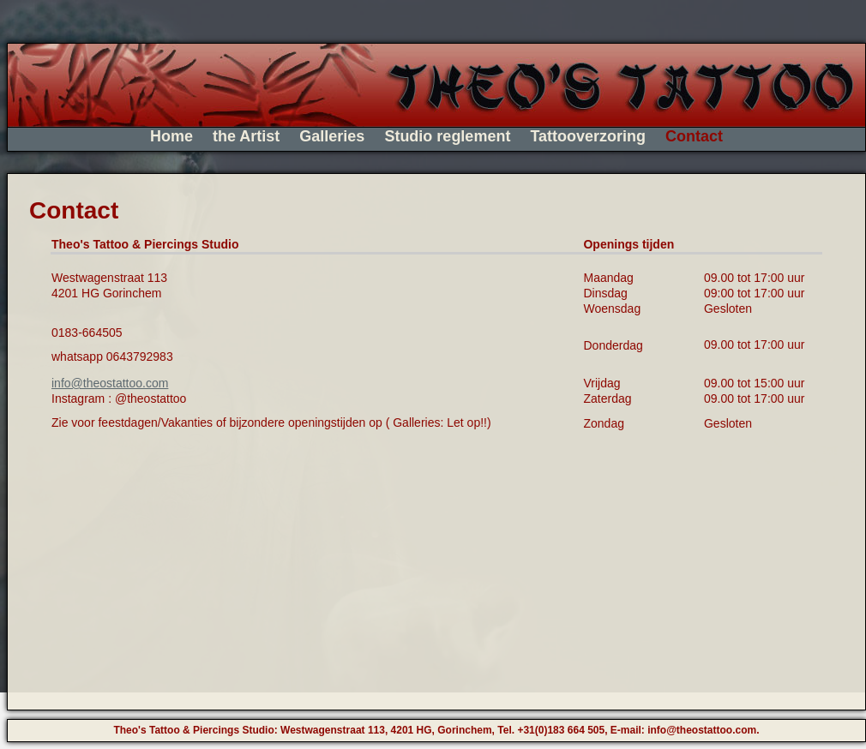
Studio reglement (447, 136)
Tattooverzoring (588, 136)
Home (171, 136)
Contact (694, 136)
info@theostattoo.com (109, 383)
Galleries (331, 136)
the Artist (246, 136)
